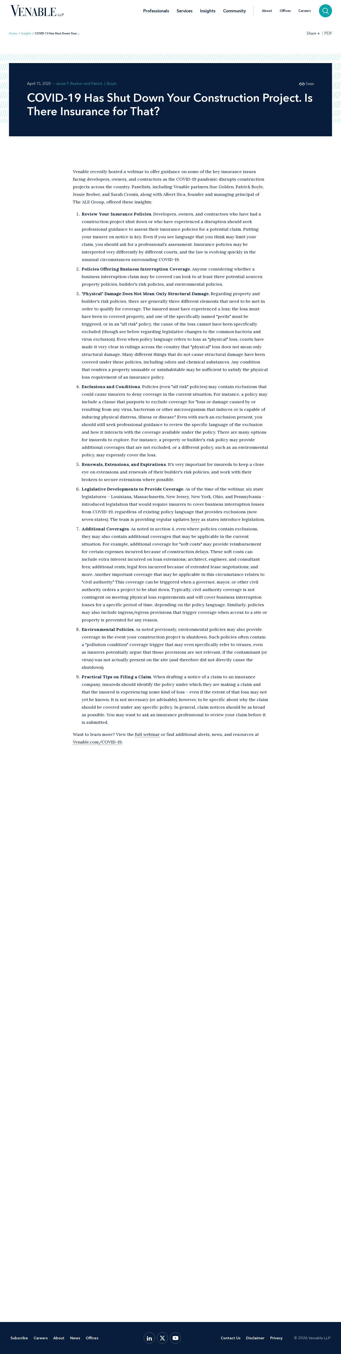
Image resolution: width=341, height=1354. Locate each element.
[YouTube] (175, 1338)
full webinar (147, 734)
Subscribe (19, 1338)
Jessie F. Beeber (69, 83)
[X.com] (162, 1338)
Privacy (276, 1338)
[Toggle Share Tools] (313, 33)
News (75, 1338)
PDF (328, 33)
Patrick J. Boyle (104, 83)
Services (185, 11)
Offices (285, 11)
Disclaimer (255, 1338)
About (267, 11)
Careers (304, 11)
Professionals (156, 11)
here (195, 519)
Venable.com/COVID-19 (97, 742)
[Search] (325, 10)
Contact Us (230, 1338)
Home (13, 33)
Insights (207, 11)
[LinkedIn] (149, 1338)
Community (234, 11)
